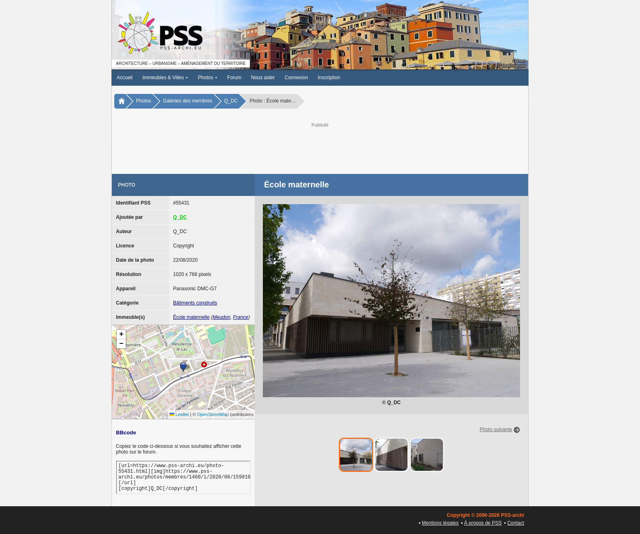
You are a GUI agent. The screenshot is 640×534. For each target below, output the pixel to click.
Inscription (329, 77)
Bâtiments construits (195, 303)
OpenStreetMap (213, 414)
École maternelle (191, 317)
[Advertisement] (320, 147)
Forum (234, 77)
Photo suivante (496, 429)
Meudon (221, 317)
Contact (515, 523)
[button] (183, 367)
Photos (208, 77)
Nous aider (263, 77)
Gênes (519, 60)
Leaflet (179, 414)
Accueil (125, 77)
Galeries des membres (187, 101)
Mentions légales (440, 523)
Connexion (296, 77)
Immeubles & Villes (165, 77)
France (240, 317)
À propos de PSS (483, 523)
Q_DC (231, 101)
